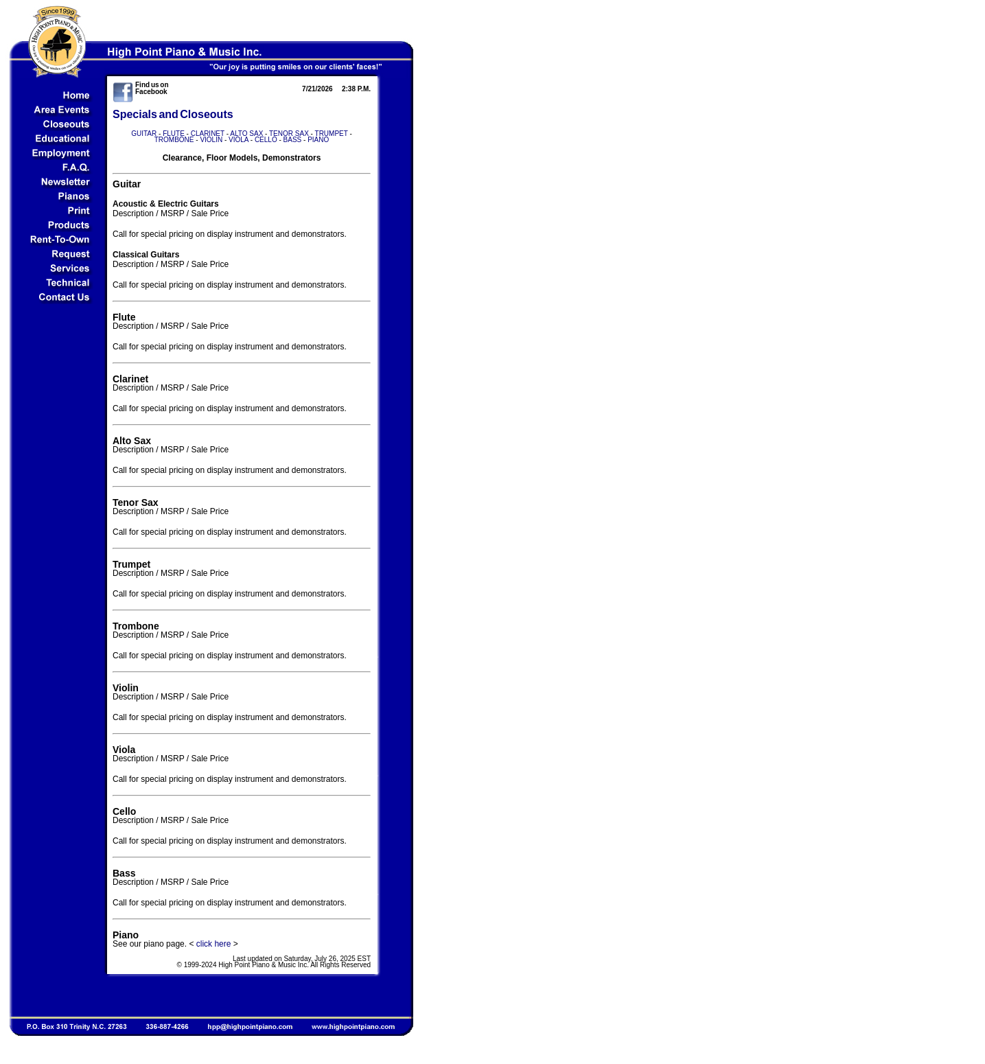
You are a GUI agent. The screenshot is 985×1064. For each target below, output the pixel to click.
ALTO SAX (246, 133)
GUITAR (144, 133)
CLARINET (207, 133)
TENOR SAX (289, 133)
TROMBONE (174, 139)
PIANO (318, 139)
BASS (292, 139)
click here (213, 944)
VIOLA (238, 139)
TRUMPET (331, 133)
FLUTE (174, 133)
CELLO (266, 139)
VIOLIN (211, 139)
